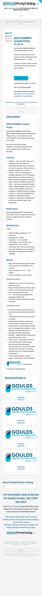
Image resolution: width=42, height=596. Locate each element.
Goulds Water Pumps (14, 21)
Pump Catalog (12, 506)
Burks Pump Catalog (30, 520)
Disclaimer (21, 550)
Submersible (28, 96)
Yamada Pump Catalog (27, 527)
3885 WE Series (19, 94)
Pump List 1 (7, 543)
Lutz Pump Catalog (26, 525)
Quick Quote (21, 108)
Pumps (17, 147)
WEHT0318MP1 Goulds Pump (28, 21)
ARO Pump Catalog (12, 517)
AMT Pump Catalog (28, 517)
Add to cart (22, 78)
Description (21, 104)
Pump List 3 (25, 543)
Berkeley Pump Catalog (12, 520)
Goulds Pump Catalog (21, 522)
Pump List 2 (16, 543)
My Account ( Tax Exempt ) (21, 544)
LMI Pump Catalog (10, 525)
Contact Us (34, 543)
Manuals (21, 112)
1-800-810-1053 (13, 8)
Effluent (20, 96)
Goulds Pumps (30, 94)
